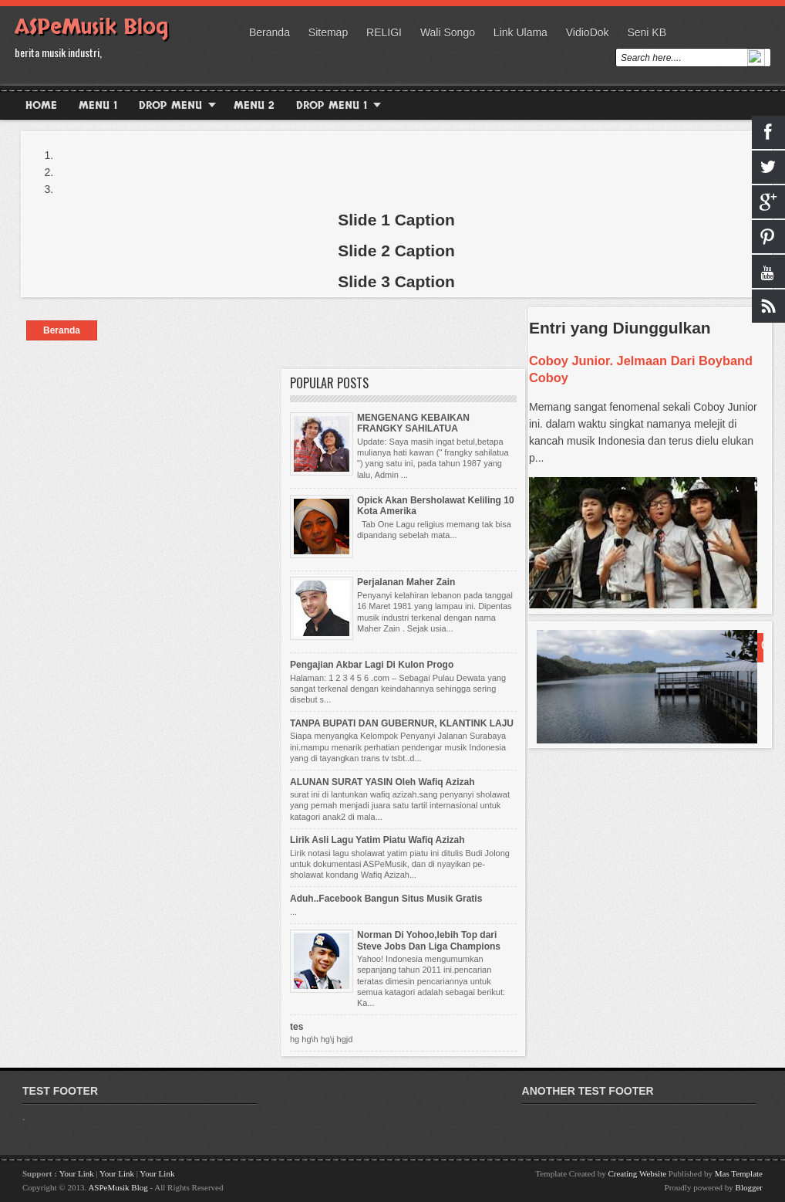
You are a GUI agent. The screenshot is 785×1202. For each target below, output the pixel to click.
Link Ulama (520, 32)
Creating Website (638, 1173)
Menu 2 (254, 105)
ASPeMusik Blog (91, 27)
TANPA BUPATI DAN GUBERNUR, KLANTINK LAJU (402, 723)
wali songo (447, 32)
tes (296, 1026)
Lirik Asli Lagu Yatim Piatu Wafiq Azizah (377, 840)
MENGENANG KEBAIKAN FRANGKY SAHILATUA (413, 423)
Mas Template (739, 1173)
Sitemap (328, 32)
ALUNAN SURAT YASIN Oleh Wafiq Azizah (382, 782)
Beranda (269, 32)
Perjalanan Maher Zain (406, 582)
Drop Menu (170, 105)
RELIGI (384, 32)
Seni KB (646, 32)
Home (41, 105)
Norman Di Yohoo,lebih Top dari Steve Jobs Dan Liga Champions (428, 940)
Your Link (77, 1173)
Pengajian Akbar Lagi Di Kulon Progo (371, 664)
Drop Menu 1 (331, 105)
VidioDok (587, 32)
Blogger (749, 1187)
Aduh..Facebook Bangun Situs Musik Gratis (386, 898)
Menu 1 (98, 105)
